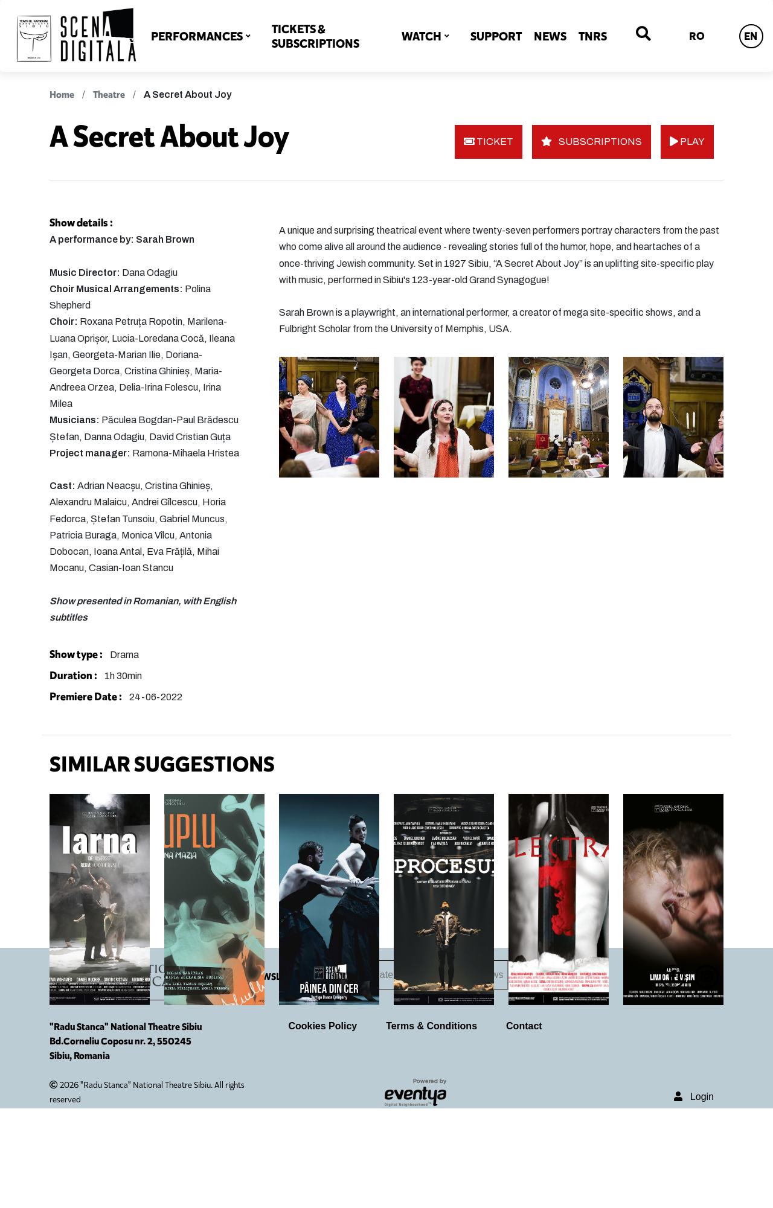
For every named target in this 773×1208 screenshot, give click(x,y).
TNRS (593, 36)
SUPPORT (496, 36)
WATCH (421, 36)
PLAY (687, 141)
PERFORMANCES (197, 36)
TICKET (488, 141)
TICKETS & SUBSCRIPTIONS (315, 36)
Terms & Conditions (431, 1125)
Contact (524, 1125)
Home (62, 94)
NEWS (550, 36)
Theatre (109, 94)
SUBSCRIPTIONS (591, 141)
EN (750, 36)
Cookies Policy (322, 1125)
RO (697, 36)
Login (694, 1195)
